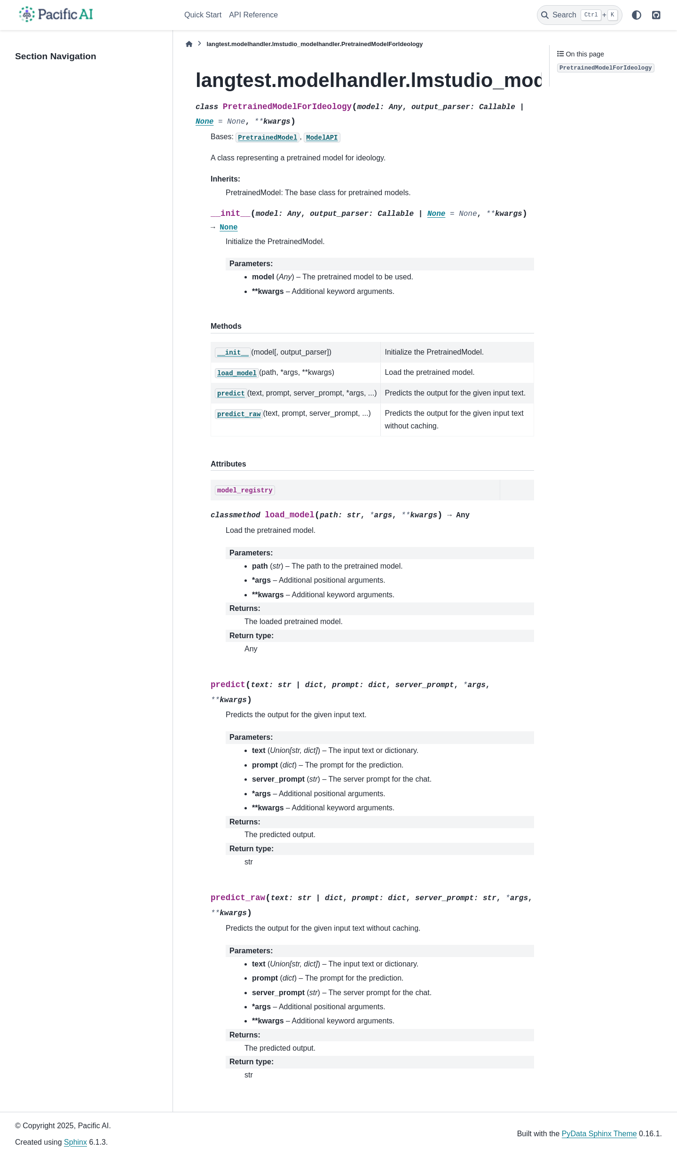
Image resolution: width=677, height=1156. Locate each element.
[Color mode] (636, 15)
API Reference (253, 15)
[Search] (579, 15)
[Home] (189, 44)
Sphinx (75, 1142)
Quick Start (202, 15)
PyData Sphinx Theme (599, 1134)
